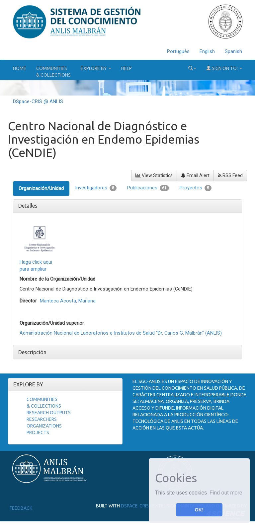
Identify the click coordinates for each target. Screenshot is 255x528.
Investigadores (96, 188)
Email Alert (195, 175)
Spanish (233, 51)
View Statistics (154, 175)
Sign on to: (224, 68)
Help (126, 68)
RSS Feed (230, 175)
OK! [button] (199, 509)
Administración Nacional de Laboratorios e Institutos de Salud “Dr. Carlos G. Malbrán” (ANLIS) (121, 333)
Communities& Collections (53, 72)
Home (19, 68)
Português (178, 51)
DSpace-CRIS (135, 505)
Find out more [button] (226, 492)
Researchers (42, 419)
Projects (38, 432)
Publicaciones (148, 188)
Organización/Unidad (41, 188)
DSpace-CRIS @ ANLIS (38, 101)
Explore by (96, 68)
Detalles (28, 206)
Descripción (32, 352)
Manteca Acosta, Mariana (68, 301)
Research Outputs (49, 412)
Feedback (21, 508)
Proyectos (196, 188)
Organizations (44, 426)
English (207, 51)
